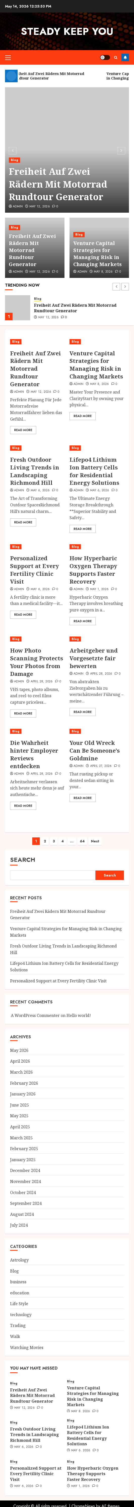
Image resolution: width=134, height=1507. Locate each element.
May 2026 (19, 1050)
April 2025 (20, 1127)
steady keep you (67, 31)
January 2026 (23, 1094)
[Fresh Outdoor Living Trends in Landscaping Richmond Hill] (37, 448)
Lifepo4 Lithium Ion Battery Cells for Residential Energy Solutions (94, 471)
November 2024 (25, 1181)
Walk (15, 1336)
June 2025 (19, 1105)
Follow (125, 57)
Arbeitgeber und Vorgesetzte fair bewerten (94, 658)
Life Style (19, 1303)
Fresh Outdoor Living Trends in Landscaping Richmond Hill (34, 471)
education (19, 1293)
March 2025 (21, 1138)
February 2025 (24, 1148)
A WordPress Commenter (35, 1015)
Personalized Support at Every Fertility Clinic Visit (34, 569)
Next (95, 841)
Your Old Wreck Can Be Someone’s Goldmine (95, 750)
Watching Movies (26, 1347)
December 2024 (25, 1170)
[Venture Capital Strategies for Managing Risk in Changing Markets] (97, 342)
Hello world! (78, 1015)
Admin (18, 207)
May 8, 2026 (103, 272)
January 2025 (23, 1159)
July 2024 (19, 1225)
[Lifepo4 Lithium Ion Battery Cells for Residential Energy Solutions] (97, 448)
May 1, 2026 (99, 589)
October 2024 (23, 1192)
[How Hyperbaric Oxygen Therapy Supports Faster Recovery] (97, 547)
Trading (18, 1325)
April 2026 (20, 1061)
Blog (14, 160)
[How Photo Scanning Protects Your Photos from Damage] (37, 639)
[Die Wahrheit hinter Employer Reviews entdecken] (37, 731)
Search (22, 859)
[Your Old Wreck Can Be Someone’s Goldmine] (97, 731)
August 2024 (22, 1214)
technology (20, 1314)
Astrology (19, 1260)
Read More (23, 430)
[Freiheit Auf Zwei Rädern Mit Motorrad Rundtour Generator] (17, 307)
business (18, 1282)
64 (82, 841)
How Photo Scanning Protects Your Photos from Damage (36, 662)
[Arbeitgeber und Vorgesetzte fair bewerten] (97, 639)
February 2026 (24, 1083)
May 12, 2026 (39, 207)
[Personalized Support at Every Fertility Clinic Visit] (37, 547)
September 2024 (26, 1203)
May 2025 (19, 1116)
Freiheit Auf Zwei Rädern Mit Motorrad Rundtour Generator (58, 184)
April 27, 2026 (101, 766)
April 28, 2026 (42, 682)
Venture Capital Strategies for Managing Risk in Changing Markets (97, 254)
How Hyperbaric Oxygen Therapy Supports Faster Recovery (93, 569)
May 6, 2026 (40, 491)
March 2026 (21, 1072)
